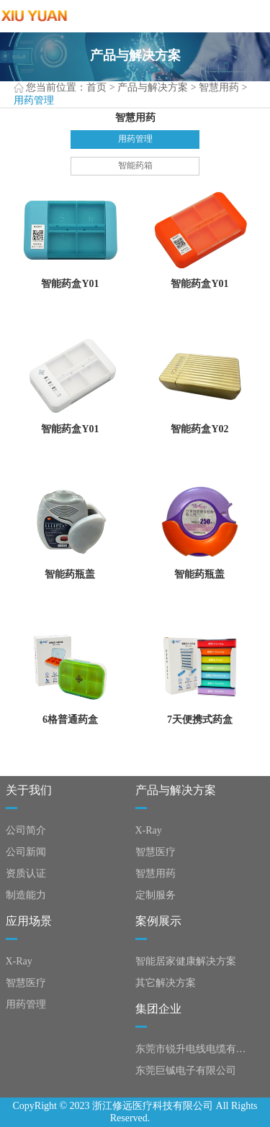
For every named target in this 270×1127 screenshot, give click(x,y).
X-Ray (148, 830)
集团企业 (158, 1009)
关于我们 (29, 790)
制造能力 (26, 895)
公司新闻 (26, 852)
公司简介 (26, 830)
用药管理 (135, 139)
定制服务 (155, 895)
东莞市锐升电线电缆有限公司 (193, 1049)
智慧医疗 (155, 852)
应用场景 (29, 921)
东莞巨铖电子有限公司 (185, 1070)
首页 (96, 87)
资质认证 (26, 873)
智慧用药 (219, 87)
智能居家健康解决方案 (185, 961)
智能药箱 (135, 165)
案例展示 (158, 921)
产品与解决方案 (152, 87)
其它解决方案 (165, 982)
